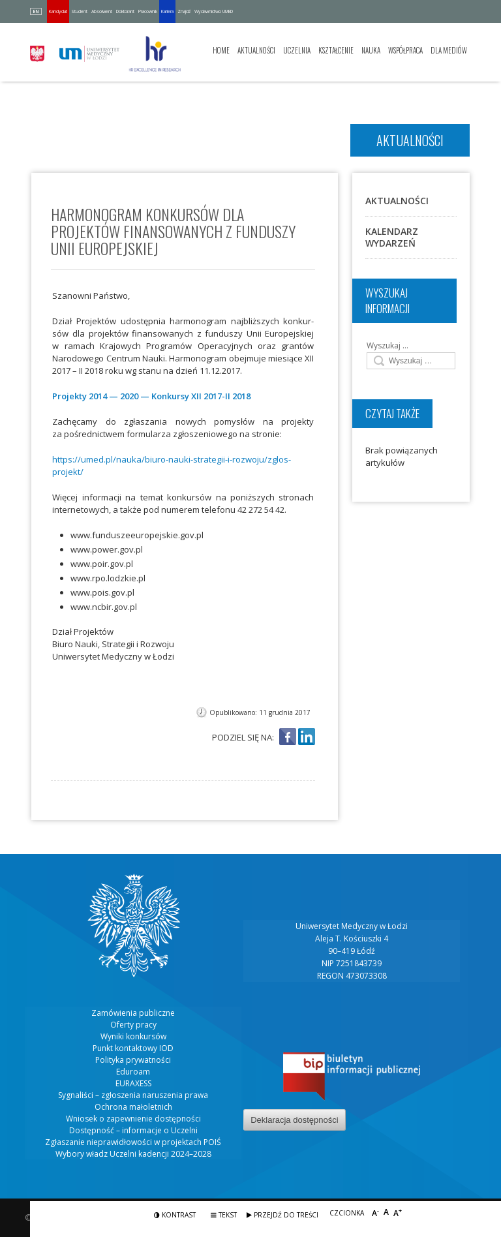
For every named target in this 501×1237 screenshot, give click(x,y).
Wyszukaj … (387, 345)
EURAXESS (133, 1083)
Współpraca (405, 50)
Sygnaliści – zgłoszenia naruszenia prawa (133, 1095)
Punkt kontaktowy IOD (133, 1048)
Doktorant (125, 11)
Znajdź (183, 11)
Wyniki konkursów (133, 1036)
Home (221, 50)
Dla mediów (449, 50)
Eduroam (133, 1071)
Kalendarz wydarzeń (391, 237)
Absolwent (101, 11)
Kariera (167, 11)
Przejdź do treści (282, 1214)
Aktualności (256, 50)
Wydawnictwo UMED (213, 11)
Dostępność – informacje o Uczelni (133, 1130)
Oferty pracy (133, 1024)
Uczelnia (297, 50)
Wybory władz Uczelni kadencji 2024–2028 (133, 1153)
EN (36, 11)
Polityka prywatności (133, 1059)
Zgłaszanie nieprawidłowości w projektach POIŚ (133, 1142)
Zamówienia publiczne (133, 1012)
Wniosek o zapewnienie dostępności (133, 1118)
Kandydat (58, 11)
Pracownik (147, 11)
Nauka (370, 50)
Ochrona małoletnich (133, 1106)
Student (79, 11)
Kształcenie (336, 50)
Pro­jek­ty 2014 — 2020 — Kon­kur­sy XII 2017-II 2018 (151, 396)
